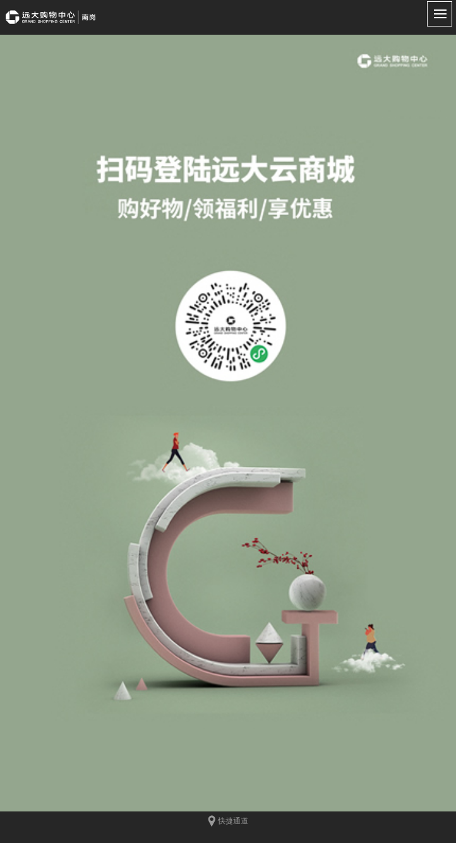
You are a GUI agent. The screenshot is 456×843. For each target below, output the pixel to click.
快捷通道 (228, 821)
